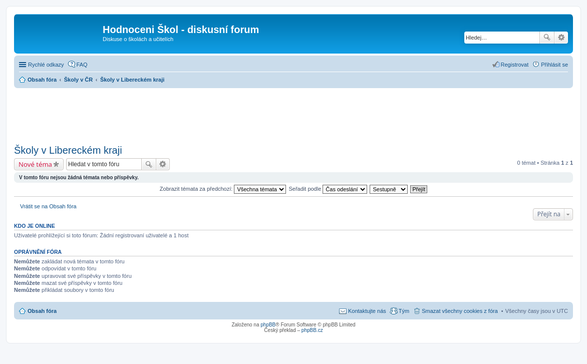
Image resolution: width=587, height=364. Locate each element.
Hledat (546, 38)
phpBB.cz (312, 330)
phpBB (267, 324)
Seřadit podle (327, 189)
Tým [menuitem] (404, 311)
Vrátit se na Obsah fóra (48, 206)
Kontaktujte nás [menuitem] (367, 311)
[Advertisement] (293, 113)
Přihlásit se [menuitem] (554, 65)
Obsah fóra (42, 311)
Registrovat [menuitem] (515, 65)
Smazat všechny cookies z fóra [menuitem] (460, 311)
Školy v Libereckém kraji (68, 150)
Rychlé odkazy (46, 65)
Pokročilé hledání (561, 38)
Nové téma (35, 164)
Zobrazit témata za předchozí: (223, 189)
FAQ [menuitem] (82, 65)
